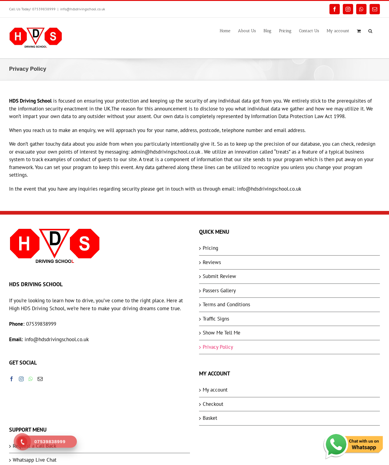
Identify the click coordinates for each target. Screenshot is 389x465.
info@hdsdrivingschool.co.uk (82, 9)
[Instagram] (21, 378)
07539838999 (41, 324)
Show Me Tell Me (221, 332)
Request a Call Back (34, 446)
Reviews (212, 262)
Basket (210, 418)
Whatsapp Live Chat (35, 460)
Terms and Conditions (226, 304)
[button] (370, 30)
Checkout (213, 404)
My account (215, 389)
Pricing (210, 248)
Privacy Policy (218, 347)
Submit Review (219, 276)
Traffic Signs (216, 318)
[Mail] (40, 378)
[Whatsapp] (31, 378)
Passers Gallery (219, 290)
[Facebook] (11, 378)
